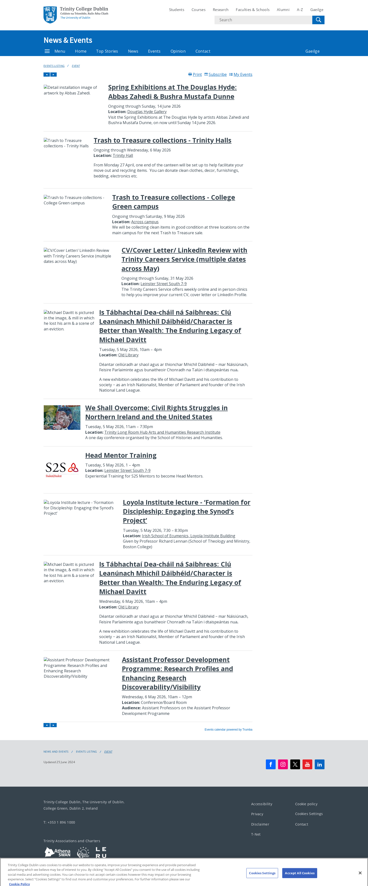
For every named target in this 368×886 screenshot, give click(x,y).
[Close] (360, 876)
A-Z (300, 9)
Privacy (257, 814)
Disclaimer (260, 824)
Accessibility (261, 804)
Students (176, 9)
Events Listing (54, 66)
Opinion (178, 51)
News (133, 51)
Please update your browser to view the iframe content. (147, 402)
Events (154, 51)
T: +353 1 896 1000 (59, 822)
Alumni (283, 9)
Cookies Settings (309, 813)
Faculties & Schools (253, 9)
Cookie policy (306, 804)
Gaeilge (316, 9)
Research (220, 9)
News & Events (67, 40)
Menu (55, 51)
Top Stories (107, 51)
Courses (199, 9)
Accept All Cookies (299, 876)
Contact (202, 51)
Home (81, 51)
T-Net (256, 834)
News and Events (56, 751)
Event (76, 66)
